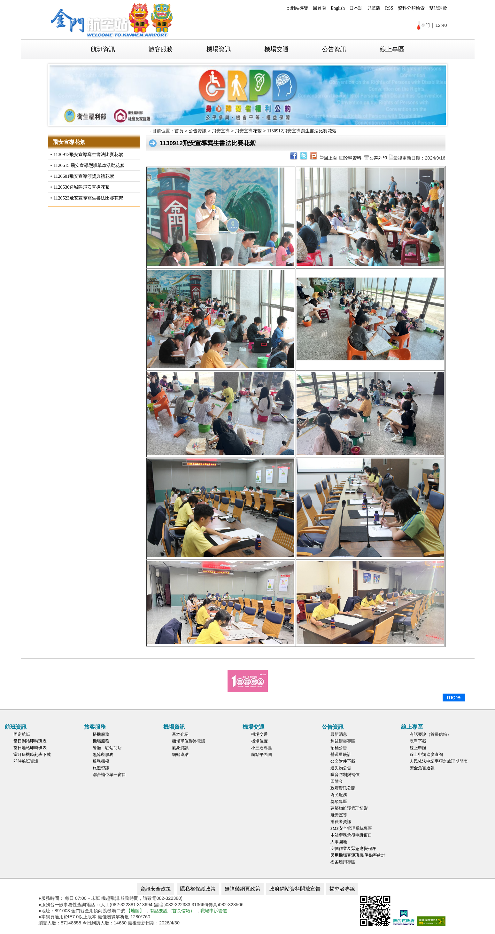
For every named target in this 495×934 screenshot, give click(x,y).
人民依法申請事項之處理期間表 (439, 761)
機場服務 (101, 741)
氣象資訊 (180, 747)
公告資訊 (334, 49)
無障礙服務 (103, 754)
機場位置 (259, 741)
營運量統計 (340, 754)
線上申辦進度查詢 (426, 754)
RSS (389, 8)
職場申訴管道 (213, 910)
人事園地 (338, 841)
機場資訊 (218, 49)
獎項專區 (338, 801)
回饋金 (336, 781)
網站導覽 (299, 8)
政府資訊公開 (342, 788)
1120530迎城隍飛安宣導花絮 (82, 187)
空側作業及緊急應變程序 (353, 848)
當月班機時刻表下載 (32, 754)
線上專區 (392, 49)
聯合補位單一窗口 (109, 774)
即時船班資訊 (25, 761)
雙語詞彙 (438, 8)
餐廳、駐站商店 (107, 747)
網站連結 (180, 754)
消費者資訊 (340, 821)
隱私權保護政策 (198, 888)
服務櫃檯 (101, 761)
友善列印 (378, 158)
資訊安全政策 (155, 888)
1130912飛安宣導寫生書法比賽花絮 (88, 154)
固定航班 (21, 734)
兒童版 (374, 8)
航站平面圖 (261, 754)
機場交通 (276, 49)
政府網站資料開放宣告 (295, 888)
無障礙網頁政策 (242, 888)
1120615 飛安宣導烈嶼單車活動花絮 (89, 165)
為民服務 (338, 794)
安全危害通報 (422, 767)
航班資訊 (103, 49)
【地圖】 (135, 910)
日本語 (356, 8)
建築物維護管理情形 (349, 808)
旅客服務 (161, 49)
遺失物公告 (340, 767)
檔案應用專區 (342, 861)
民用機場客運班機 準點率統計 (357, 855)
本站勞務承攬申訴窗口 (351, 835)
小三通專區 (261, 747)
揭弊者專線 (342, 888)
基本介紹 (180, 734)
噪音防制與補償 (345, 774)
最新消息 (338, 734)
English (338, 8)
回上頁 (330, 158)
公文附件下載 (342, 761)
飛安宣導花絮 (248, 130)
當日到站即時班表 (30, 741)
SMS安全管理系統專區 (351, 828)
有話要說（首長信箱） (430, 734)
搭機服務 (101, 734)
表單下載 (418, 741)
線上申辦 (418, 747)
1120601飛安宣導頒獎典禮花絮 (84, 176)
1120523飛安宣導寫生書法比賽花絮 (88, 197)
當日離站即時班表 (30, 747)
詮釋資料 (352, 158)
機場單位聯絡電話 (188, 741)
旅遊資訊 (101, 767)
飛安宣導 (221, 130)
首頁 (178, 130)
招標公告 (338, 747)
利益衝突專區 (342, 741)
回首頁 (319, 8)
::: (287, 8)
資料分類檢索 (411, 8)
